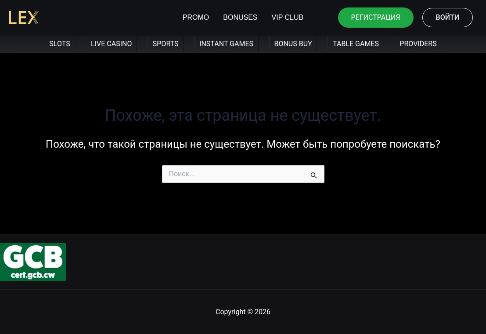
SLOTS (59, 44)
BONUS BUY (293, 44)
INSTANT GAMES (226, 44)
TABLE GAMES (356, 44)
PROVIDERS (418, 44)
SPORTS (166, 44)
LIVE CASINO (111, 44)
